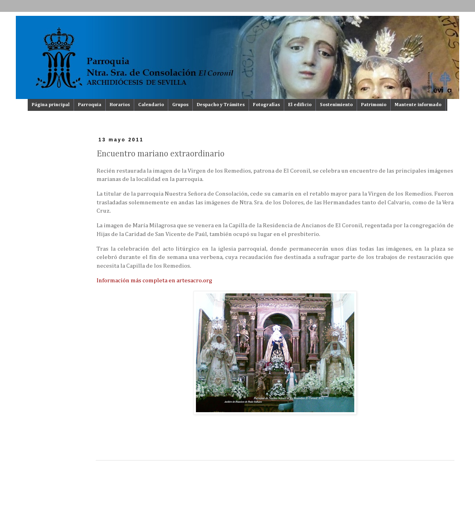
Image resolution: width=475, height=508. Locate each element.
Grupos (180, 105)
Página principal (51, 105)
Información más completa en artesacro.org (154, 280)
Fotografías (266, 105)
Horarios (120, 105)
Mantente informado (418, 105)
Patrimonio (373, 105)
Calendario (151, 105)
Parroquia (89, 105)
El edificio (300, 105)
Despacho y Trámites (221, 105)
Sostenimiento (336, 105)
